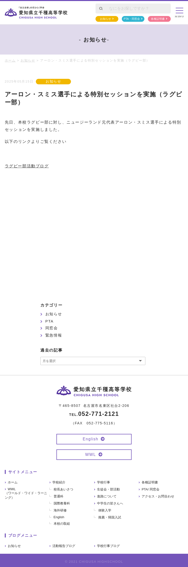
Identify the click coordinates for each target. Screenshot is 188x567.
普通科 (58, 496)
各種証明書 (158, 18)
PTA (49, 321)
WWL (90, 454)
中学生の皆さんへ (110, 503)
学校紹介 (58, 482)
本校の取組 (62, 523)
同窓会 (51, 328)
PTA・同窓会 (132, 18)
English (90, 439)
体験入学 (104, 510)
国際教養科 (62, 503)
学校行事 (103, 482)
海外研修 (60, 510)
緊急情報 (53, 335)
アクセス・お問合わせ (158, 496)
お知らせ (105, 18)
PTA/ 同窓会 (150, 489)
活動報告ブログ (63, 546)
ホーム (13, 482)
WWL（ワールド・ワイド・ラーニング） (26, 493)
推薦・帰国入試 (109, 517)
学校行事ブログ (108, 546)
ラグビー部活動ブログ (27, 166)
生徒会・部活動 (108, 489)
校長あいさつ (63, 489)
